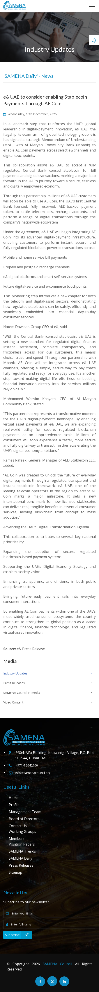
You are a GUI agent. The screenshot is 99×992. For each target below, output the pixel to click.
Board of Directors (24, 818)
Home (14, 797)
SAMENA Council (57, 963)
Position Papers (22, 844)
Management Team (25, 811)
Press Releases (21, 865)
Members (17, 838)
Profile (14, 804)
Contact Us (18, 825)
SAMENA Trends (22, 851)
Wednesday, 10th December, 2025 (30, 114)
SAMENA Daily (20, 858)
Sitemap (15, 872)
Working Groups (22, 831)
